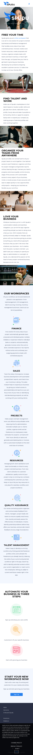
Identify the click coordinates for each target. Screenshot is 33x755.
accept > (17, 748)
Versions (6, 710)
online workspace (20, 38)
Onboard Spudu (8, 712)
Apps (5, 707)
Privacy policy (16, 746)
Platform (6, 721)
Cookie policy (16, 743)
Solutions (6, 718)
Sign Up (16, 694)
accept (16, 751)
